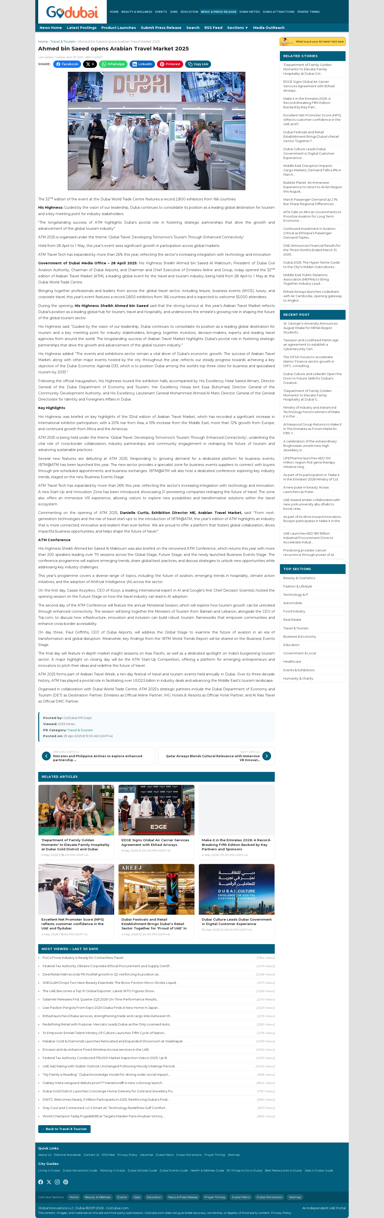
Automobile (292, 603)
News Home (51, 27)
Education (189, 11)
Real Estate (292, 619)
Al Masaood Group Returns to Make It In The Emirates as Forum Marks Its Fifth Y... (312, 429)
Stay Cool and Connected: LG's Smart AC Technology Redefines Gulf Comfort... (105, 1108)
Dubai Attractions (279, 11)
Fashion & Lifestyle (297, 586)
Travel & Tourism (62, 41)
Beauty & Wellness (136, 11)
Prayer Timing (309, 11)
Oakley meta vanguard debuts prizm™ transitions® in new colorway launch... (103, 1083)
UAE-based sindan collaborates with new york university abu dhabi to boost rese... (311, 504)
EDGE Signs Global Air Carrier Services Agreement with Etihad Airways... (309, 86)
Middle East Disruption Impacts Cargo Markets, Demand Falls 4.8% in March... (312, 170)
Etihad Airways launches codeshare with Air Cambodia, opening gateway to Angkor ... (312, 296)
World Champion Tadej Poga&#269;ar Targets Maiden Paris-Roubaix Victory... (104, 1116)
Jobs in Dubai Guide (319, 1170)
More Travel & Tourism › (249, 776)
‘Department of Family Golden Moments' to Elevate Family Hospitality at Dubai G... (307, 395)
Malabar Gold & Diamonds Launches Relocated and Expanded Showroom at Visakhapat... (114, 1041)
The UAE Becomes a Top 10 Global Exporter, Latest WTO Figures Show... (99, 991)
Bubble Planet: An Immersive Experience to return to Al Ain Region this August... (312, 187)
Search (193, 27)
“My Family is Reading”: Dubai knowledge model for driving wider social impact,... (107, 1074)
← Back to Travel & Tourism (64, 1129)
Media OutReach (269, 27)
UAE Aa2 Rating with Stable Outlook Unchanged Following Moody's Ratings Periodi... (110, 1066)
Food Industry (294, 611)
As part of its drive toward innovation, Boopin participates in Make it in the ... (312, 521)
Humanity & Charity (298, 678)
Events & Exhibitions (298, 670)
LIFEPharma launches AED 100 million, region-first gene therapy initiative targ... (309, 462)
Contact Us (91, 1155)
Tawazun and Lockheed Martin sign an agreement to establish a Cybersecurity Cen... (311, 344)
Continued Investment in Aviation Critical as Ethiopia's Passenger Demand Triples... (309, 233)
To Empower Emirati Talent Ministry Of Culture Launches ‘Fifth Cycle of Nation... (104, 1033)
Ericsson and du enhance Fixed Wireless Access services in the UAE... (97, 1049)
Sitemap (234, 1155)
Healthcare (292, 661)
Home (114, 11)
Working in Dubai (112, 1170)
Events (161, 11)
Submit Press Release (161, 27)
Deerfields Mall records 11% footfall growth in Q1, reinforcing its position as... (102, 974)
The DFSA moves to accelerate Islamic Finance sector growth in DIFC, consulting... (308, 361)
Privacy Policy (127, 1155)
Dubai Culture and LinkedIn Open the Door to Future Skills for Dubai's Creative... (312, 378)
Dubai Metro (250, 11)
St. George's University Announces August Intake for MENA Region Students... (310, 328)
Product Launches (118, 27)
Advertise (146, 1155)
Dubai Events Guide (174, 1170)
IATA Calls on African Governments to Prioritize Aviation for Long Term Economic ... (312, 216)
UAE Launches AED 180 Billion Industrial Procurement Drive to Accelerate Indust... (308, 538)
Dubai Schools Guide (142, 1170)
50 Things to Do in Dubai (244, 1170)
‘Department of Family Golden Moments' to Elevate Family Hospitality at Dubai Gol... (307, 69)
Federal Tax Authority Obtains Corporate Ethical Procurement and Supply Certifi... (107, 966)
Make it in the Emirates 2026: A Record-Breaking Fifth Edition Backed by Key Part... (307, 103)
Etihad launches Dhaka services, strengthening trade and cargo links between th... (107, 1016)
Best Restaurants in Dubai (283, 1170)
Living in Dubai (49, 1170)
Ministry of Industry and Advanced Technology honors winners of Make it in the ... (311, 412)
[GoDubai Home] (72, 12)
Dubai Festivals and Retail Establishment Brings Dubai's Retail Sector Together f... (311, 136)
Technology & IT (295, 595)
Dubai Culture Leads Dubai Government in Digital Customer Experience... (309, 153)
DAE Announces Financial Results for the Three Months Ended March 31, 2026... (312, 250)
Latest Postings (81, 27)
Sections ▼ (237, 27)
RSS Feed (213, 27)
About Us (44, 1155)
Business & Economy (299, 636)
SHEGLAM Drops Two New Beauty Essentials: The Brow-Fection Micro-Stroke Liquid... (110, 983)
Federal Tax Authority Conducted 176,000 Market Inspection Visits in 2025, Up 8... (106, 1058)
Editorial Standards (67, 1155)
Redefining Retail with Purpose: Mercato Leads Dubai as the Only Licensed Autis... (107, 1024)
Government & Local (299, 653)
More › (336, 56)
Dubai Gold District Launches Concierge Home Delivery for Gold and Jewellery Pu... (109, 1091)
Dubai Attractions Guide (80, 1170)
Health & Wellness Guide (207, 1170)
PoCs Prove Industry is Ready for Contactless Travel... (84, 958)
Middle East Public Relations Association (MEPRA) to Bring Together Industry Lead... (306, 279)
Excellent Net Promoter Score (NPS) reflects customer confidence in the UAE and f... (312, 119)
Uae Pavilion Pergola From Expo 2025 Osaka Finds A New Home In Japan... (101, 1008)
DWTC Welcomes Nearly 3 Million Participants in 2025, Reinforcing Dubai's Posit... (106, 1099)
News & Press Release (219, 11)
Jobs (174, 11)
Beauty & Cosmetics (299, 578)
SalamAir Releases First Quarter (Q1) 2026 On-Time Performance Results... (101, 999)
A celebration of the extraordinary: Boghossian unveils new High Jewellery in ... (310, 445)
